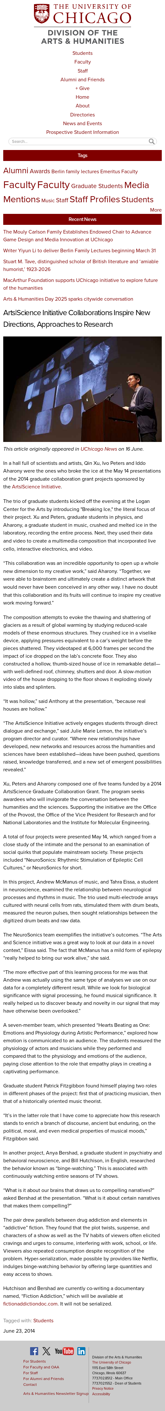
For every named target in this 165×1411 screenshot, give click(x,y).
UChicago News (99, 449)
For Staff (30, 1373)
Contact (30, 1384)
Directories (82, 114)
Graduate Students (97, 186)
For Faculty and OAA (41, 1367)
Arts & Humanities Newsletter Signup (56, 1393)
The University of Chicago (111, 1362)
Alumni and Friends (82, 79)
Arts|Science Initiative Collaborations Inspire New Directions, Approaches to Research (76, 318)
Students (82, 53)
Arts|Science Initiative (36, 486)
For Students (34, 1361)
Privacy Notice (103, 1388)
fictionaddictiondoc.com (30, 1303)
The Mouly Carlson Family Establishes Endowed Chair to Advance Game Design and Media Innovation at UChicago (77, 235)
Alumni (15, 170)
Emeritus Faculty (119, 171)
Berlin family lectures (75, 171)
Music (48, 200)
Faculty (82, 61)
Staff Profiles (95, 199)
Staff (83, 71)
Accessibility (101, 1393)
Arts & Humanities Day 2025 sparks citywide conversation (68, 299)
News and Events (82, 123)
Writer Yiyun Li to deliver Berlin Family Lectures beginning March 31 (79, 250)
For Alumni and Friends (43, 1379)
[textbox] (82, 141)
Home (82, 97)
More (156, 210)
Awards (40, 171)
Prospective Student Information (82, 132)
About (83, 105)
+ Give (82, 88)
